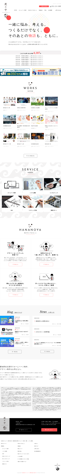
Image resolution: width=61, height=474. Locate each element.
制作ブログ (36, 443)
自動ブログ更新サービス (22, 459)
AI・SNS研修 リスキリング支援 (23, 456)
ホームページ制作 (22, 10)
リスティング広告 (5, 459)
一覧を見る (15, 349)
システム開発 (4, 449)
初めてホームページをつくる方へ (23, 451)
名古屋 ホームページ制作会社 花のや (29, 470)
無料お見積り (44, 6)
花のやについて (3, 441)
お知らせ (35, 441)
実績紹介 (41, 10)
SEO (3, 451)
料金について (20, 446)
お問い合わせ (36, 446)
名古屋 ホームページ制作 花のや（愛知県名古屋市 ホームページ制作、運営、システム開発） (17, 438)
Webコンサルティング (6, 454)
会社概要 (50, 10)
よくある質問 (20, 454)
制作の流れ (20, 449)
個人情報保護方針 (37, 449)
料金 (45, 10)
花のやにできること (32, 10)
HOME (15, 10)
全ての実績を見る (30, 155)
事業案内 (2, 443)
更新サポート (4, 461)
